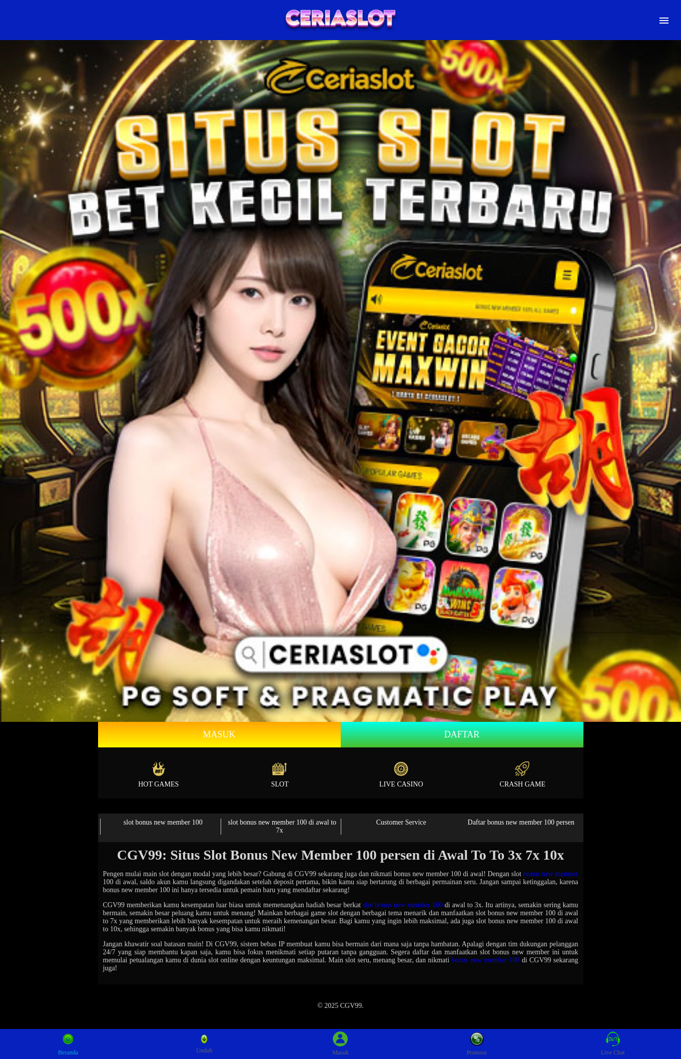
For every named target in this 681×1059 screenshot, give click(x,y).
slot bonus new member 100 (163, 822)
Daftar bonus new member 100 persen (521, 822)
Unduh (204, 1043)
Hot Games (158, 774)
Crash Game (522, 774)
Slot (280, 774)
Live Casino (401, 774)
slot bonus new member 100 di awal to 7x (282, 826)
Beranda (68, 1043)
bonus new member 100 (485, 960)
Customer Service (401, 822)
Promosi (477, 1043)
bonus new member (550, 874)
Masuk (219, 734)
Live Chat (613, 1043)
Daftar (462, 734)
